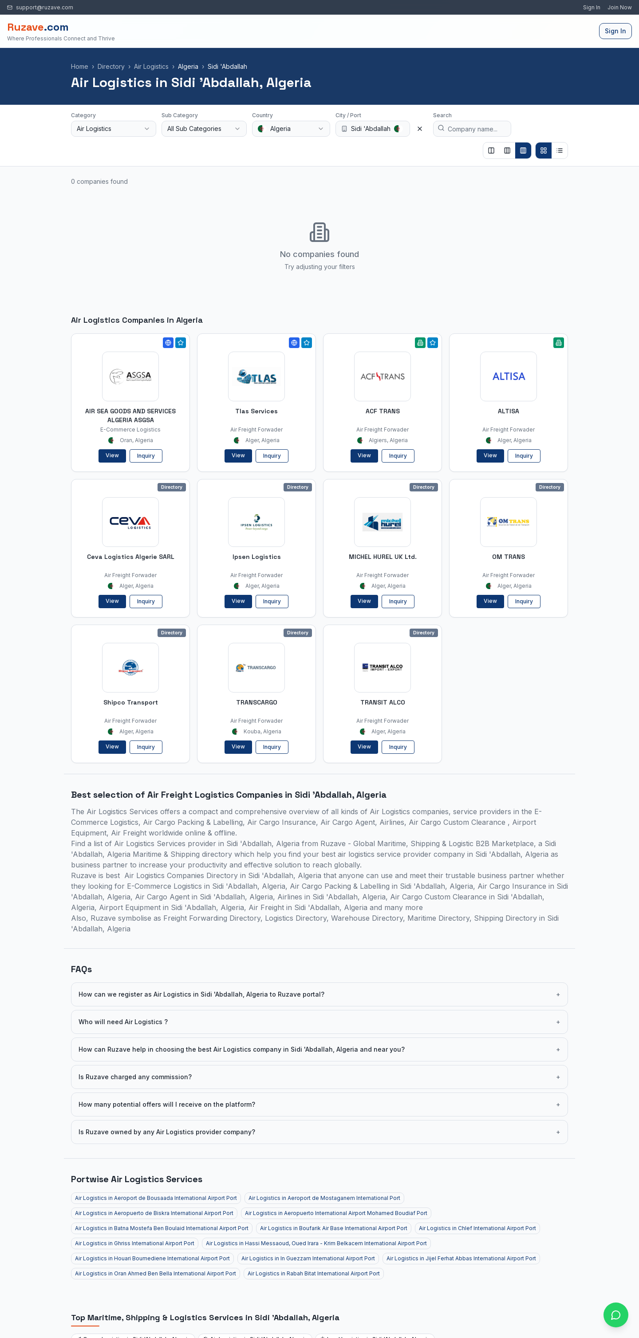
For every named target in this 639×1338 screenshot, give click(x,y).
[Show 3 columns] (507, 150)
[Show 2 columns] (491, 150)
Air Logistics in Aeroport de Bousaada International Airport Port (156, 1198)
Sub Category (180, 115)
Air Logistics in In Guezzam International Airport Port (308, 1258)
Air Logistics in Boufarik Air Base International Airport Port (333, 1228)
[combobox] (113, 129)
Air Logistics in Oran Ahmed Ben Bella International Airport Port (155, 1273)
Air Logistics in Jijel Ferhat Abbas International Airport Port (461, 1258)
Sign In (591, 7)
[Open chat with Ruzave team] (616, 1314)
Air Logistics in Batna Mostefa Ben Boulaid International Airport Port (161, 1228)
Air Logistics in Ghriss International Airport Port (134, 1243)
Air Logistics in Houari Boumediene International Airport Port (152, 1258)
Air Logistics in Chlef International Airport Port (477, 1228)
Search (442, 115)
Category (83, 115)
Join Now (619, 7)
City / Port (348, 115)
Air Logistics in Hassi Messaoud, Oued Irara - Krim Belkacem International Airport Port (316, 1243)
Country (262, 115)
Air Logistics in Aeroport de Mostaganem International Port (324, 1198)
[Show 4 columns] (523, 150)
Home (79, 66)
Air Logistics (151, 66)
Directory (111, 66)
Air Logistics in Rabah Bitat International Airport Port (314, 1273)
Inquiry (146, 455)
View (112, 455)
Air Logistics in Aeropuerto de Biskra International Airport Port (154, 1213)
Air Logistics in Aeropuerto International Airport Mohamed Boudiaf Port (336, 1213)
